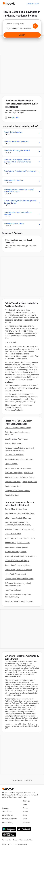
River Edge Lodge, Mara (13, 473)
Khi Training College (27, 477)
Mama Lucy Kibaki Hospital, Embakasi (19, 601)
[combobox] (22, 24)
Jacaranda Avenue (11, 459)
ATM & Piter (28, 473)
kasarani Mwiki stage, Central (16, 552)
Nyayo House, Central (13, 534)
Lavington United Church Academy (17, 491)
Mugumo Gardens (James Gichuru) (18, 428)
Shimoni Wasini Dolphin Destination (18, 468)
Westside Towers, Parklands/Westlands (19, 513)
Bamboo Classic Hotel (13, 486)
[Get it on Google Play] (9, 829)
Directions (26, 822)
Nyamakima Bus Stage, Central (16, 547)
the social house (26, 459)
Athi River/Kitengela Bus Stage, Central (19, 529)
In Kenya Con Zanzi (30, 482)
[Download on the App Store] (24, 829)
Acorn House (23, 439)
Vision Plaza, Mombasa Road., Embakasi (20, 538)
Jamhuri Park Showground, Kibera (17, 565)
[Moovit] (9, 3)
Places (25, 808)
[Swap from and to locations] (35, 26)
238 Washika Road (12, 495)
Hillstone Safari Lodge (13, 443)
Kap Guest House (11, 477)
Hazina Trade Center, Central (15, 574)
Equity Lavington (11, 464)
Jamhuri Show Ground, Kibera (16, 509)
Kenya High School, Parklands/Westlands (20, 556)
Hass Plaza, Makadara (13, 590)
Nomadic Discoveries (13, 482)
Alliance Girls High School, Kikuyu (17, 543)
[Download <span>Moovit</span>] (33, 3)
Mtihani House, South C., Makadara (18, 518)
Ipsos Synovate (10, 439)
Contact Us (28, 840)
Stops (25, 815)
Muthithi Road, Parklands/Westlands (18, 570)
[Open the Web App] (9, 834)
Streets (25, 811)
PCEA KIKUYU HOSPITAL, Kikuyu (17, 561)
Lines (25, 804)
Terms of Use (6, 840)
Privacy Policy (18, 840)
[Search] (22, 35)
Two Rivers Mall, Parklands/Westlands (19, 579)
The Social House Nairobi (14, 455)
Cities (25, 819)
